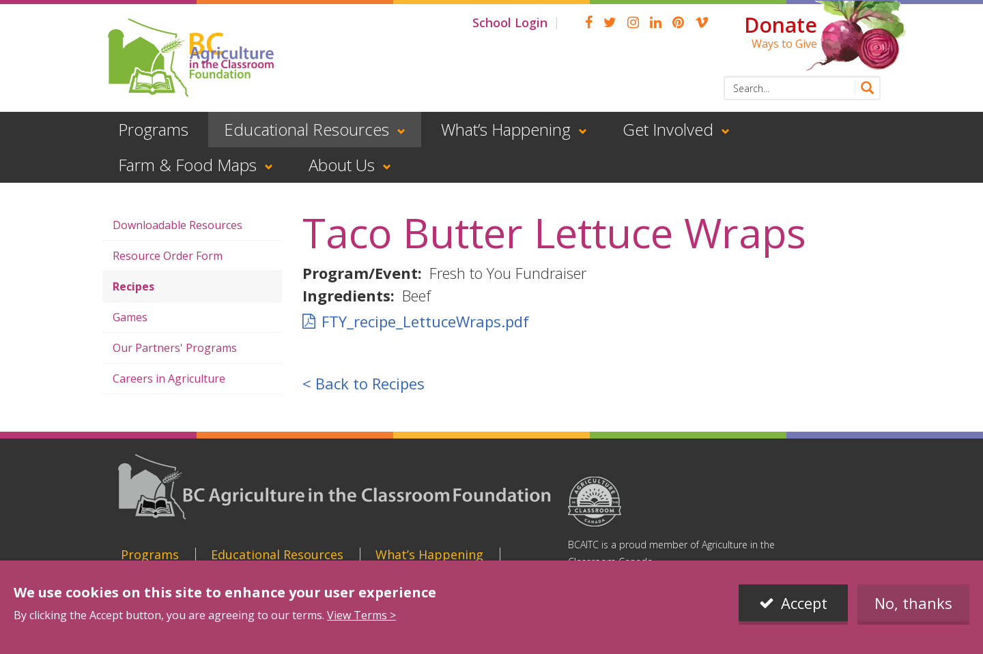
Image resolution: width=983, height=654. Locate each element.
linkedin (655, 22)
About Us (342, 164)
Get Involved (668, 129)
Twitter (609, 22)
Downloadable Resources (177, 225)
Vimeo (702, 22)
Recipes (133, 286)
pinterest (678, 22)
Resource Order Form (168, 255)
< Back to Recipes (363, 383)
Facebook (589, 22)
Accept (804, 603)
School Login (509, 22)
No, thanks (913, 603)
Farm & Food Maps (187, 164)
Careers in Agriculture (169, 378)
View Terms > (361, 615)
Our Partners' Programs (175, 347)
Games (130, 317)
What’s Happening (506, 129)
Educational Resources (306, 129)
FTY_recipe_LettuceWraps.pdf (425, 321)
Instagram (633, 22)
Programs (153, 129)
